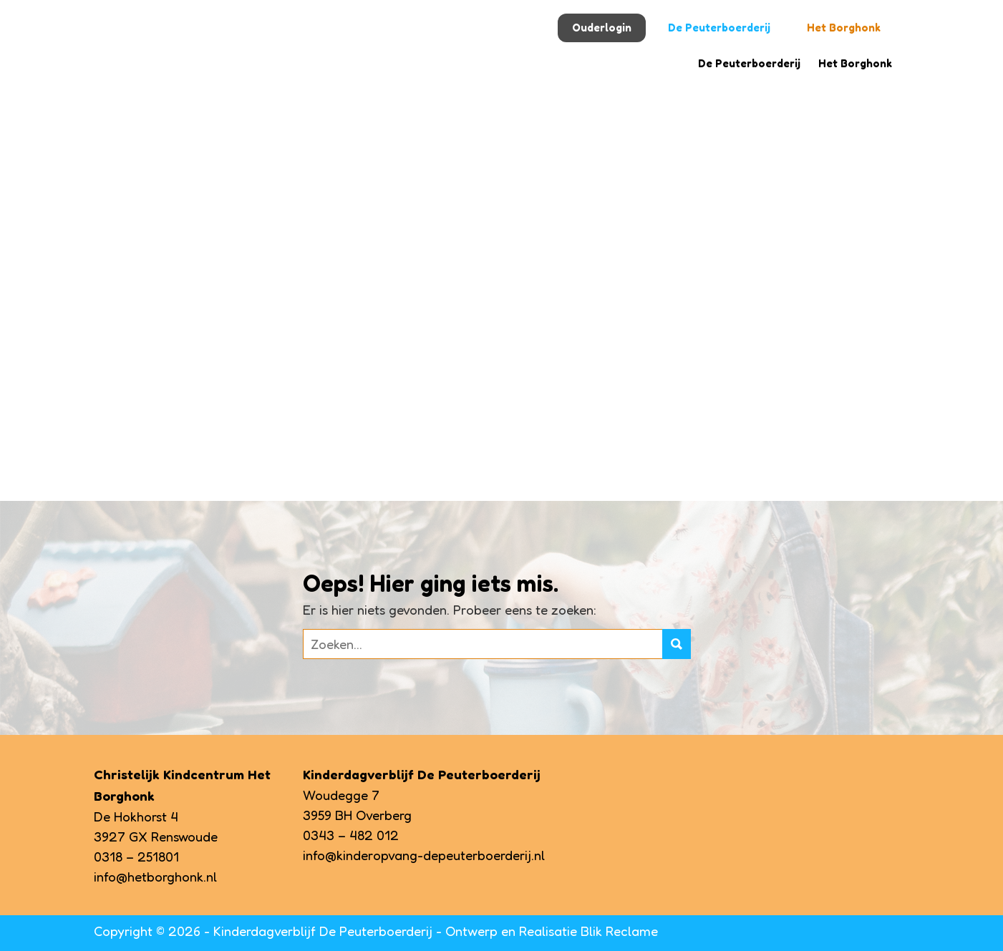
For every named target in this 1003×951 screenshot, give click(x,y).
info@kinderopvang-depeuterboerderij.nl (424, 855)
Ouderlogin (601, 27)
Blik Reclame (619, 931)
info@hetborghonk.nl (155, 876)
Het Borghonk (844, 27)
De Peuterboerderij (719, 27)
